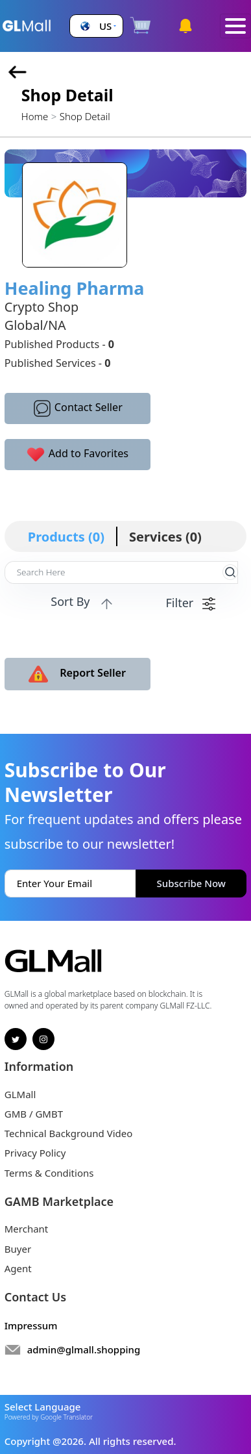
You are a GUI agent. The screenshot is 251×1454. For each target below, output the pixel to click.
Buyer (18, 1248)
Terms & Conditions (49, 1172)
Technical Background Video (69, 1133)
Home (34, 116)
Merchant (27, 1228)
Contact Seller (77, 408)
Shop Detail (85, 116)
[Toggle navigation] (235, 26)
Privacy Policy (35, 1152)
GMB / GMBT (34, 1113)
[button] (96, 26)
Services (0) (165, 536)
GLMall (20, 1094)
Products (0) (66, 536)
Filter (190, 602)
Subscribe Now (191, 883)
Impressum (31, 1325)
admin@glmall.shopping (84, 1349)
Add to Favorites (77, 454)
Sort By (83, 602)
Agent (18, 1268)
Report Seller (77, 674)
